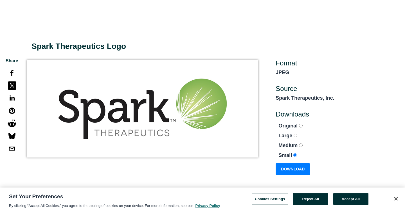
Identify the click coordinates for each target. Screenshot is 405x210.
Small (287, 155)
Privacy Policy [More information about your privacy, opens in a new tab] (207, 207)
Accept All (351, 200)
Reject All (310, 200)
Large (287, 135)
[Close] (396, 200)
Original (290, 126)
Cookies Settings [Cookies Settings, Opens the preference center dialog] (270, 200)
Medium (290, 145)
